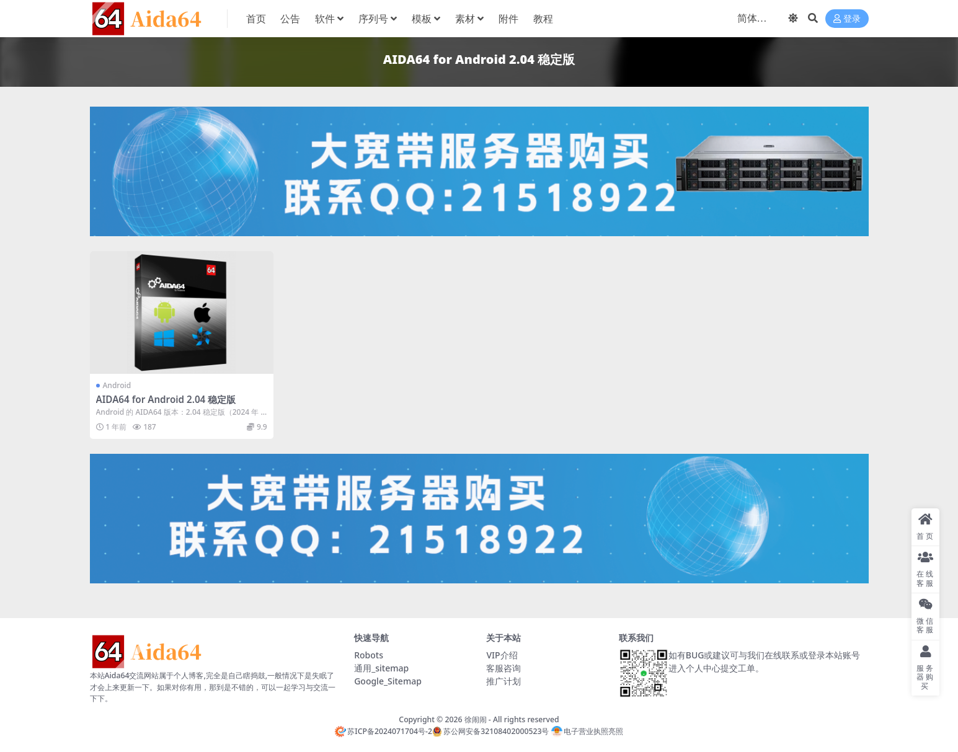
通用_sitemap (381, 668)
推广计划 (503, 681)
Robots (368, 655)
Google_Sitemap (388, 681)
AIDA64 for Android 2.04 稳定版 (166, 399)
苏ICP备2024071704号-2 (383, 731)
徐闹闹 (475, 719)
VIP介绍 (501, 655)
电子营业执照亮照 (587, 731)
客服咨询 (503, 668)
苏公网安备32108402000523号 (490, 731)
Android (117, 385)
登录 (847, 19)
